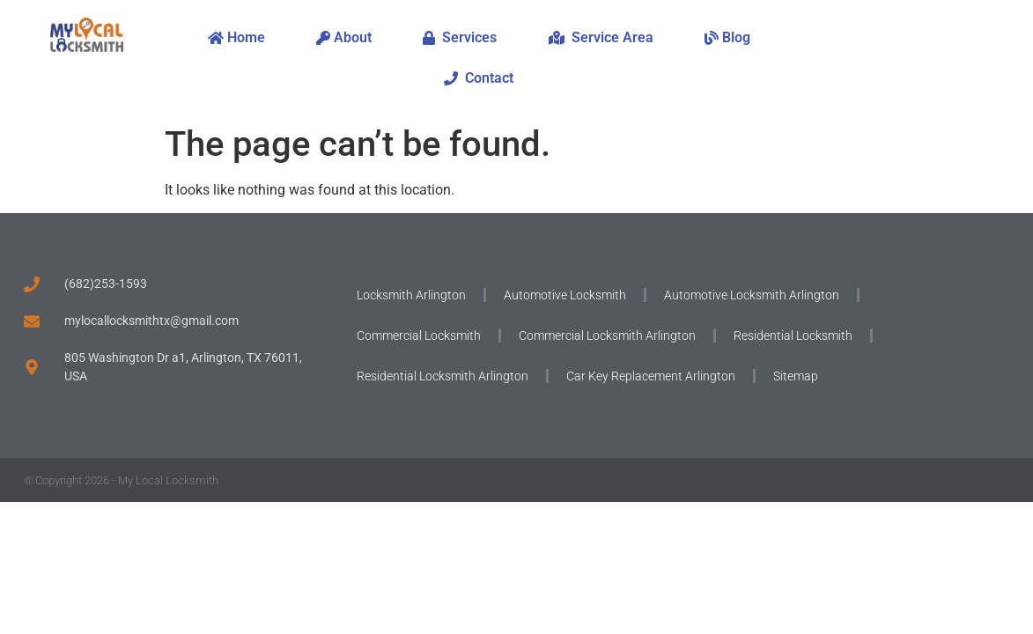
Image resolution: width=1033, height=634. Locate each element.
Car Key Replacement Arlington (650, 376)
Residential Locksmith (793, 335)
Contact (478, 78)
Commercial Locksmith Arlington (607, 335)
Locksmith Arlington (411, 295)
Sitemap (795, 376)
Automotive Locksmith (565, 295)
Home (236, 37)
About (344, 37)
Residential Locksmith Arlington (442, 376)
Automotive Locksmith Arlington (751, 295)
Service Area (601, 37)
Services (460, 37)
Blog (727, 37)
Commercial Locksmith (419, 335)
